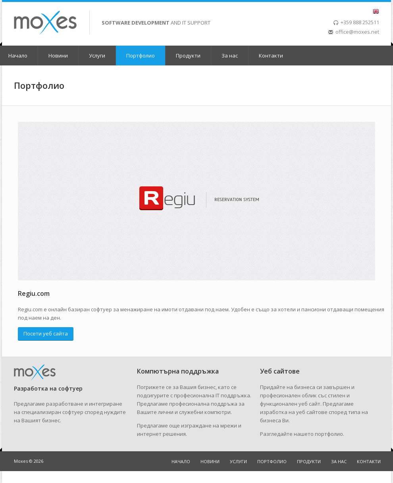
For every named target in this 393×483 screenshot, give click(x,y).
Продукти (188, 55)
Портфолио (140, 55)
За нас (230, 55)
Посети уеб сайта (45, 333)
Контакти (271, 55)
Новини (58, 55)
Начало (17, 55)
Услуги (97, 55)
